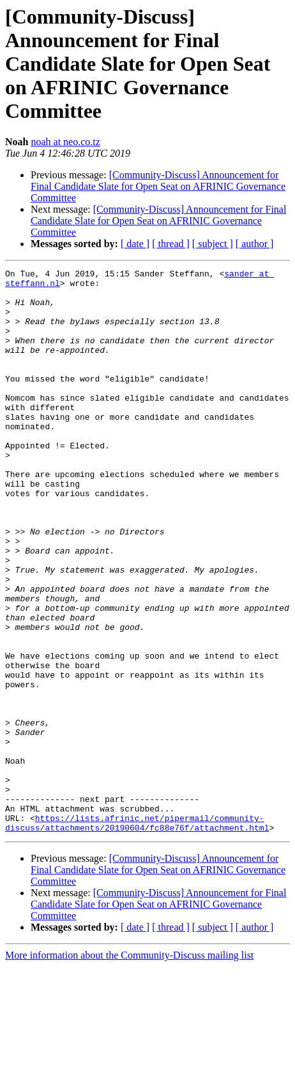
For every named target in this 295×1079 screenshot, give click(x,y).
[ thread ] (171, 243)
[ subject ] (212, 243)
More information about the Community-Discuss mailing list (129, 1067)
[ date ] (135, 243)
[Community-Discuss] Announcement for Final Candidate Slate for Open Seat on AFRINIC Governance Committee (158, 186)
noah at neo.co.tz (65, 141)
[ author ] (255, 243)
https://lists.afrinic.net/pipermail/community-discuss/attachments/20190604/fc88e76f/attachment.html (137, 934)
